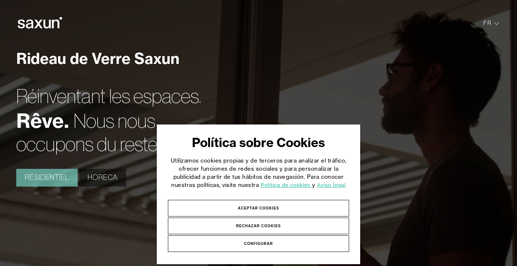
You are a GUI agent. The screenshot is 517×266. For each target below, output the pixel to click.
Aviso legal (331, 185)
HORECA (103, 177)
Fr (491, 23)
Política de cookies (286, 185)
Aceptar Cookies (258, 208)
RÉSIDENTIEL (47, 177)
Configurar (258, 244)
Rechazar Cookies (258, 226)
